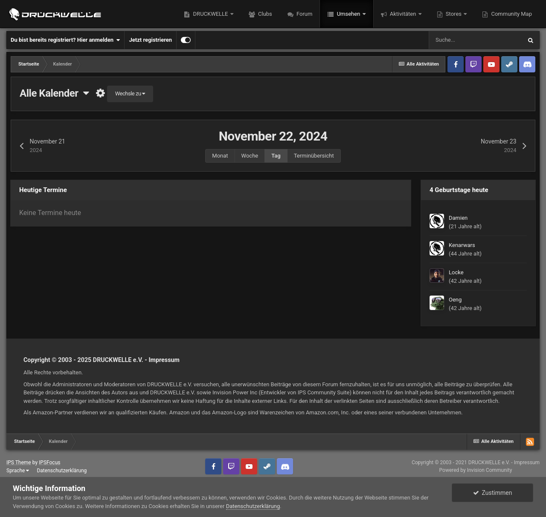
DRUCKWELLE (210, 14)
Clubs (264, 14)
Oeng (455, 299)
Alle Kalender (54, 93)
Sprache (17, 471)
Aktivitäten (403, 14)
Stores (453, 14)
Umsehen (348, 14)
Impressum (164, 359)
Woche (249, 155)
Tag (275, 155)
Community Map (511, 14)
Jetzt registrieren (150, 40)
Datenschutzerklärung (62, 471)
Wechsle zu (130, 93)
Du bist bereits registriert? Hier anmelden (65, 40)
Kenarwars (462, 245)
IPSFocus (49, 462)
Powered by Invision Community (475, 470)
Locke (456, 272)
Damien (458, 218)
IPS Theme (18, 462)
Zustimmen (492, 492)
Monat (220, 155)
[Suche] (475, 40)
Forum (304, 14)
